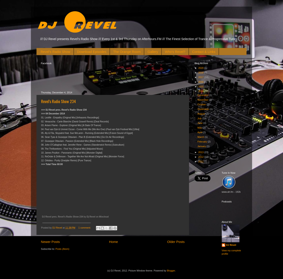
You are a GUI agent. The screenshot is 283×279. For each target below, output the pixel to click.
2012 (201, 157)
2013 (201, 152)
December (203, 95)
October (202, 104)
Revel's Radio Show (55, 52)
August (201, 113)
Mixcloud (104, 217)
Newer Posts (50, 242)
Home (113, 242)
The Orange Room (127, 52)
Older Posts (176, 242)
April (200, 132)
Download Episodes (92, 52)
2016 (201, 82)
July (199, 118)
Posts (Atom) (62, 249)
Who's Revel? (175, 52)
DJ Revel (231, 245)
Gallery (152, 52)
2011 (201, 161)
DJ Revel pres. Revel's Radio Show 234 (62, 217)
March (201, 137)
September (203, 109)
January (202, 146)
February (202, 141)
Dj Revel (91, 217)
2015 (201, 86)
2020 (201, 68)
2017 (201, 77)
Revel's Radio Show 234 (58, 101)
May (200, 127)
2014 (201, 91)
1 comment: (84, 227)
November (203, 99)
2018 (201, 72)
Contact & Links (203, 52)
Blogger (171, 270)
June (200, 123)
